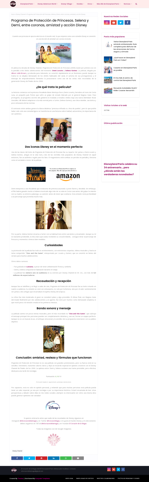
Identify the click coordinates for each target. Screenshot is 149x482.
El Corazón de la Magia (77, 423)
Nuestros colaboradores (106, 478)
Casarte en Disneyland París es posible (125, 69)
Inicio (13, 14)
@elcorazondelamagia (28, 421)
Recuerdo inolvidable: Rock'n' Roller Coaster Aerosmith (125, 89)
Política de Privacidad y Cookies (128, 478)
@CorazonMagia (53, 421)
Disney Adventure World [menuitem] (47, 4)
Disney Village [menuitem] (66, 4)
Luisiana (29, 266)
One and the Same (77, 313)
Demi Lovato (57, 70)
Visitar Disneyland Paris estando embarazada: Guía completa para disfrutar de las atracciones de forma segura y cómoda (125, 46)
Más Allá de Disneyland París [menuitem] (108, 4)
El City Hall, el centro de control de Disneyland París (125, 79)
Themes (20, 478)
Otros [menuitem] (89, 4)
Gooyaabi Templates (42, 478)
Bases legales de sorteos (85, 478)
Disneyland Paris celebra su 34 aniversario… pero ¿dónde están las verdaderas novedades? (120, 169)
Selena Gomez (71, 70)
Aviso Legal (69, 478)
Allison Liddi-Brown (18, 73)
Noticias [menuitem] (127, 4)
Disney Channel (21, 14)
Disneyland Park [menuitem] (26, 4)
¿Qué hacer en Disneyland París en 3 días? (124, 58)
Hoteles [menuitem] (80, 4)
